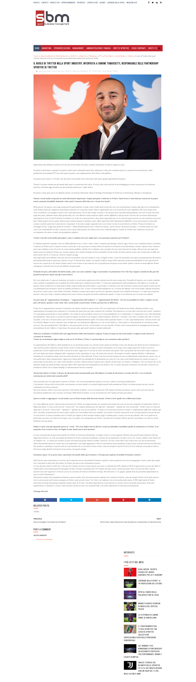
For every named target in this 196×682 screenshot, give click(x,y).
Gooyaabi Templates (67, 679)
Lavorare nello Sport (116, 2)
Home (37, 48)
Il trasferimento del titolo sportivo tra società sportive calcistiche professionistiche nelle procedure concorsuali (140, 143)
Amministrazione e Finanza (98, 48)
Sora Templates (45, 679)
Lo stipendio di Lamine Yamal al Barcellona (148, 126)
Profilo (37, 2)
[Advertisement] (117, 25)
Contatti (44, 2)
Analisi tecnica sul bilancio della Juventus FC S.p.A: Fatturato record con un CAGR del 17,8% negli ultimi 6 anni (143, 178)
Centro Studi (92, 2)
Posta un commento (44, 648)
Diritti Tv (152, 48)
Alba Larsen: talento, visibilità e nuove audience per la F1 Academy (150, 82)
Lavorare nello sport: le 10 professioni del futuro (150, 92)
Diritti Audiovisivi (58, 79)
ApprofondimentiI (68, 2)
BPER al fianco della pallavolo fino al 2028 (148, 103)
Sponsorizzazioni (62, 48)
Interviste (81, 2)
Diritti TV (68, 79)
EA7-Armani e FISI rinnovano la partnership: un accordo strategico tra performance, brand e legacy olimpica (143, 161)
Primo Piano (96, 79)
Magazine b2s (131, 2)
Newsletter (55, 2)
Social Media (107, 79)
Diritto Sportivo (121, 48)
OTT (90, 79)
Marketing (47, 48)
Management (78, 48)
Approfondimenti (44, 79)
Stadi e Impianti (139, 48)
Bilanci (102, 2)
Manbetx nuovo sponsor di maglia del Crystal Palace (149, 116)
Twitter (115, 79)
